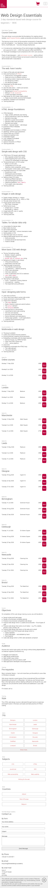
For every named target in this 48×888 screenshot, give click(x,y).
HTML (11, 86)
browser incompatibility (20, 91)
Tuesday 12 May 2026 (8, 419)
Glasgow (5, 471)
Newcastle (6, 554)
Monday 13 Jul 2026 (7, 403)
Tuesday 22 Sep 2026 (8, 481)
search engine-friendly (13, 38)
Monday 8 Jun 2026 (7, 397)
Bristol (4, 582)
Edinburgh (6, 526)
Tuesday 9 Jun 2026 (7, 425)
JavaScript (18, 93)
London (5, 387)
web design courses (26, 55)
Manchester (7, 415)
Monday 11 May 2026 (8, 391)
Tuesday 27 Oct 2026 (8, 486)
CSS (11, 93)
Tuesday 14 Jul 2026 (7, 431)
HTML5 (19, 74)
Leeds (4, 443)
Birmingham (7, 499)
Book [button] (44, 365)
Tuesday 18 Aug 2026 (8, 475)
